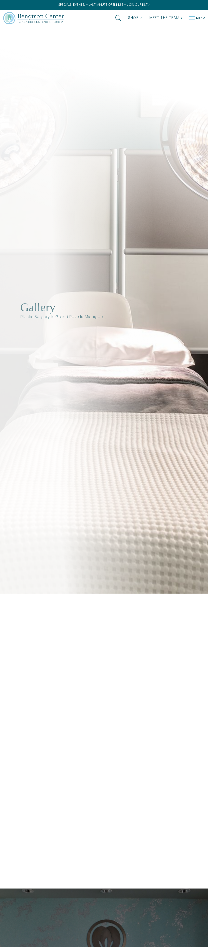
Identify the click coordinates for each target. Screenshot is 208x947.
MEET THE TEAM (165, 18)
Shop (135, 18)
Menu (200, 17)
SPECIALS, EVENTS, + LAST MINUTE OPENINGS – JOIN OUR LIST (104, 4)
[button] (117, 18)
